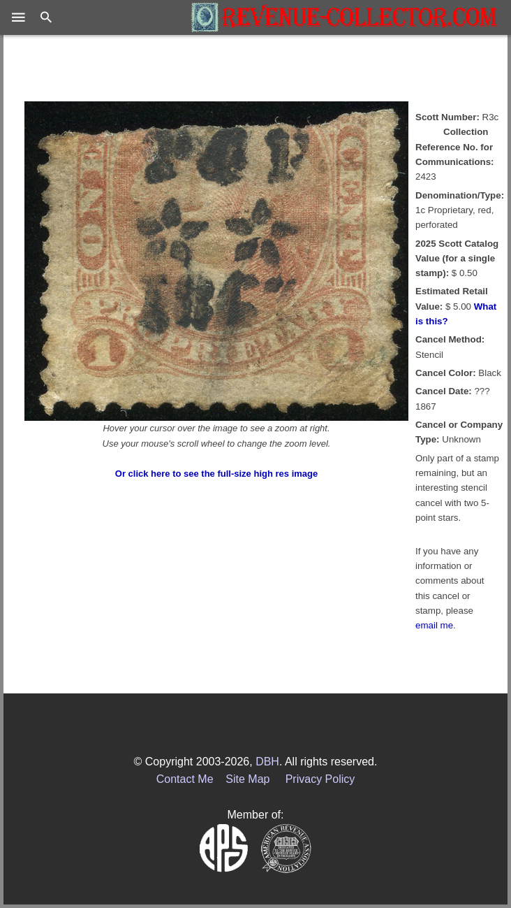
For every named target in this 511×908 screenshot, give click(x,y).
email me (434, 625)
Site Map (247, 779)
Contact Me (185, 779)
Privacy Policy (320, 779)
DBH (267, 762)
